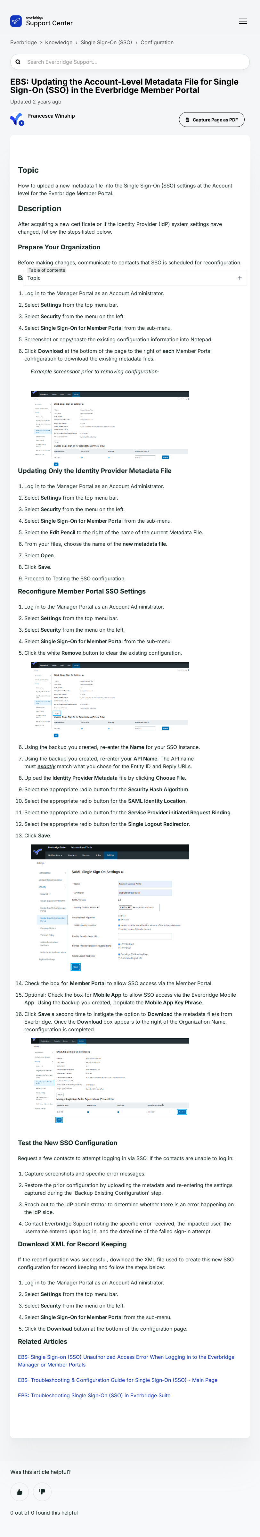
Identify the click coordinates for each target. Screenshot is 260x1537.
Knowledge (58, 42)
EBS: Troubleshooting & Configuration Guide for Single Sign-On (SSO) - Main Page (117, 1380)
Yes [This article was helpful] (19, 1492)
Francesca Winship (51, 115)
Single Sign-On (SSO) (106, 42)
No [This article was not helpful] (42, 1492)
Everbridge (23, 42)
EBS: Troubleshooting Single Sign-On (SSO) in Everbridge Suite (94, 1395)
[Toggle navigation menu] (243, 21)
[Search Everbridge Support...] (130, 62)
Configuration (157, 42)
